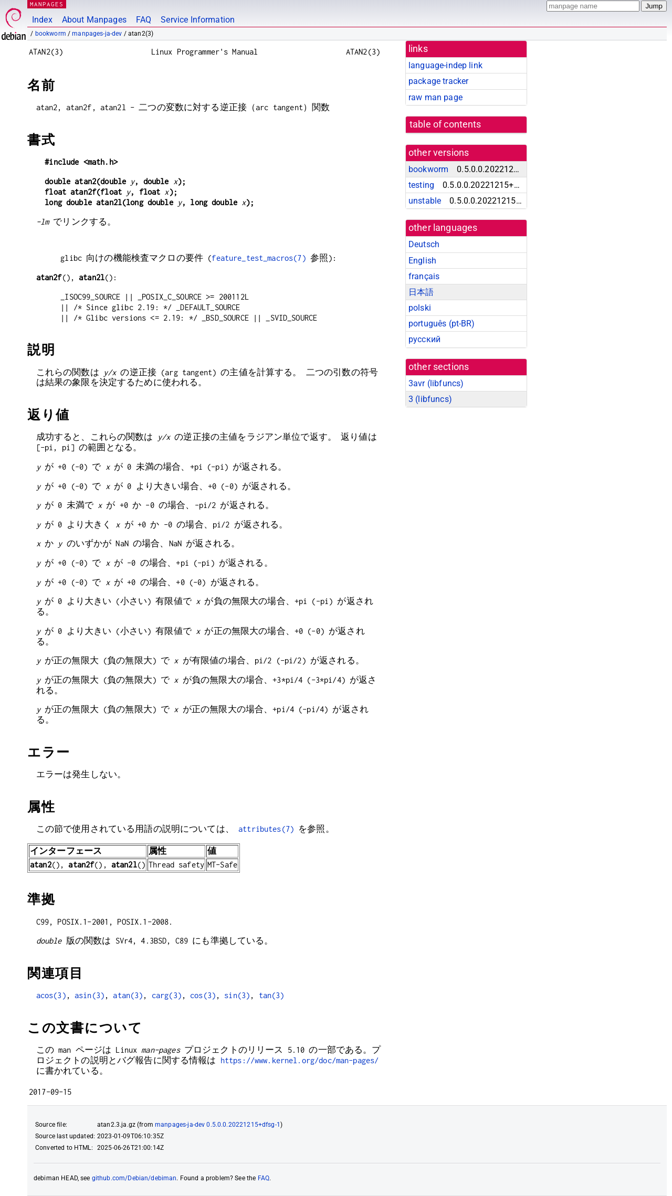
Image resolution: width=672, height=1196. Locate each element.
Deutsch (423, 244)
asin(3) (89, 995)
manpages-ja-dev (97, 33)
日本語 (421, 292)
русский (424, 339)
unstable (424, 201)
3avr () (436, 383)
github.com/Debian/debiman (134, 1178)
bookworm (50, 33)
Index (42, 20)
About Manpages (94, 20)
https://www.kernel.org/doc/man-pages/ (299, 1060)
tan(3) (272, 995)
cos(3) (203, 995)
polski (419, 308)
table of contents (445, 124)
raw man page (435, 97)
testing (421, 185)
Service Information (198, 20)
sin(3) (237, 995)
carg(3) (167, 995)
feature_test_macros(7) (259, 257)
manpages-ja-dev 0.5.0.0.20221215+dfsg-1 (217, 1124)
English (422, 261)
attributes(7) (266, 828)
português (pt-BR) (441, 324)
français (423, 276)
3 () (430, 399)
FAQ (143, 20)
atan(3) (128, 995)
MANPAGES (47, 4)
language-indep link (445, 65)
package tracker (438, 81)
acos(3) (51, 995)
